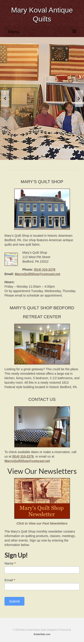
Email (9, 580)
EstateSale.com (42, 634)
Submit (14, 601)
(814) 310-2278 (44, 269)
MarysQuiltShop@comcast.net (37, 274)
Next (79, 98)
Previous (5, 98)
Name (10, 563)
